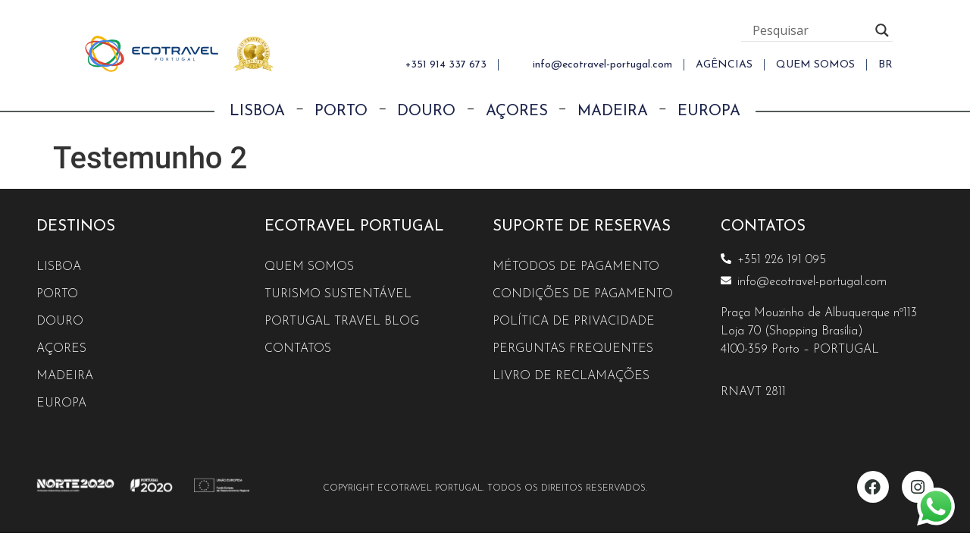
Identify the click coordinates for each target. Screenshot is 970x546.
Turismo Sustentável (337, 294)
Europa (708, 111)
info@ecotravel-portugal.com (602, 65)
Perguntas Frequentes (573, 349)
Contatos (297, 349)
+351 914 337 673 (446, 65)
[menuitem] (885, 65)
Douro (426, 111)
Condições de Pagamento (583, 294)
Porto (341, 111)
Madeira (612, 111)
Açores (517, 111)
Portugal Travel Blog (341, 321)
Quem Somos (309, 267)
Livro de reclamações (571, 376)
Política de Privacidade (574, 321)
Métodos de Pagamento (576, 267)
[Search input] (810, 30)
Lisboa (257, 111)
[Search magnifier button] (882, 30)
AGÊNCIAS (724, 65)
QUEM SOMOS (815, 65)
